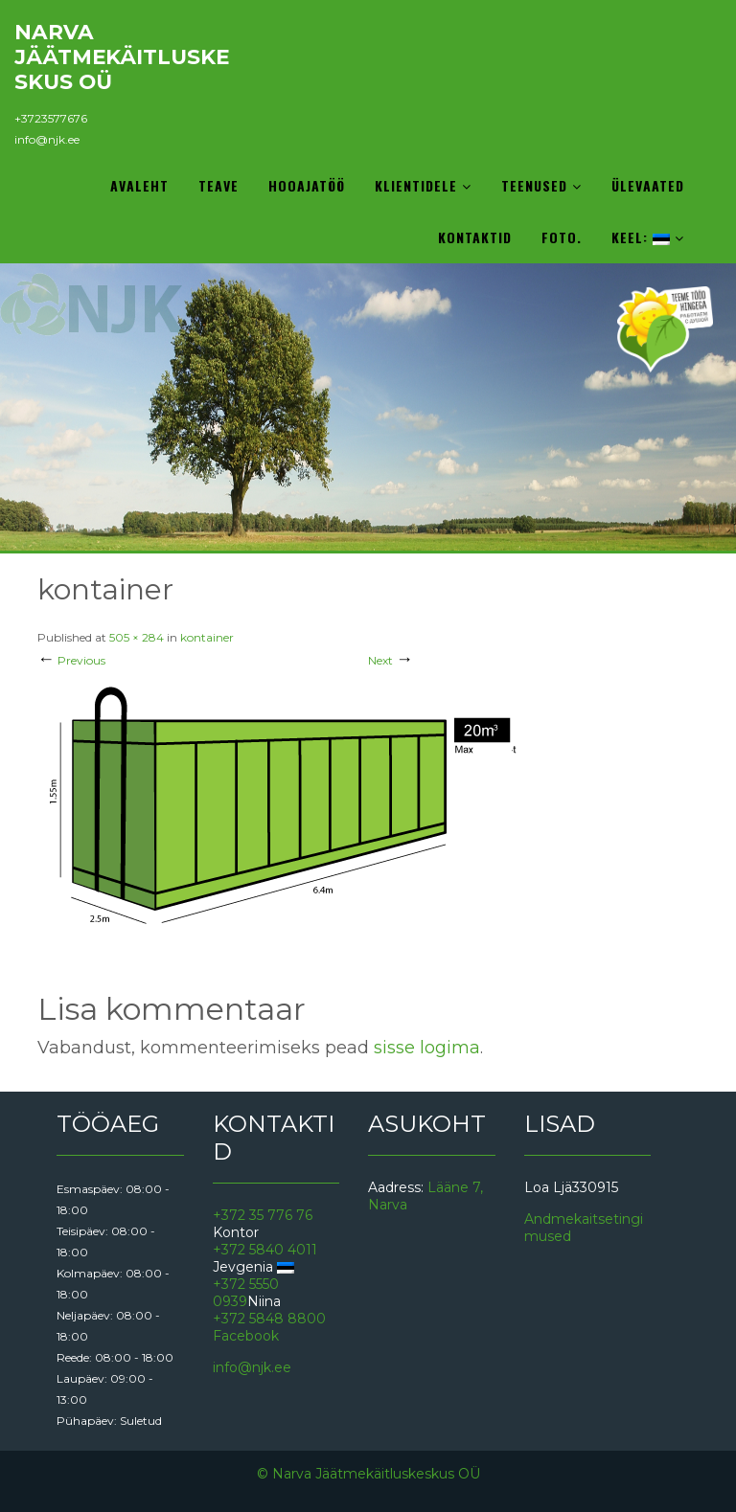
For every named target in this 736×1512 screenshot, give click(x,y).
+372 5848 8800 (269, 1318)
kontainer (207, 637)
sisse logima (427, 1047)
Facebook (246, 1335)
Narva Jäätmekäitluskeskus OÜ (121, 56)
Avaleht (139, 185)
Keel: (647, 237)
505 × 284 (136, 637)
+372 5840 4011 (265, 1249)
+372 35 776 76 (262, 1215)
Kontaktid (475, 237)
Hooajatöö (306, 185)
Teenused (541, 185)
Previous (71, 660)
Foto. (561, 237)
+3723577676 (50, 118)
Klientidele (423, 185)
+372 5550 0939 (246, 1292)
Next (390, 660)
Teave (218, 185)
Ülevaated (647, 185)
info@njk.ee (47, 139)
